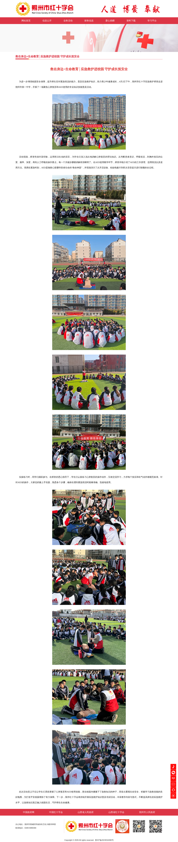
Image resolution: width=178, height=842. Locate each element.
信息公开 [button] (47, 20)
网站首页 (26, 20)
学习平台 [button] (152, 20)
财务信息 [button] (89, 20)
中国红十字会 (56, 812)
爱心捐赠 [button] (110, 20)
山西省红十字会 (116, 812)
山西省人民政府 (86, 812)
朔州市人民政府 (147, 812)
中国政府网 (28, 812)
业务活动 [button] (68, 20)
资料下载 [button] (131, 20)
